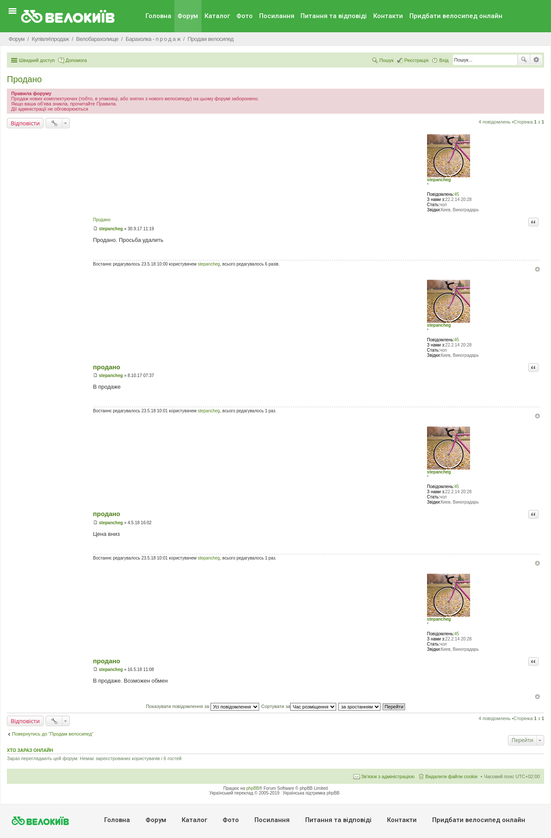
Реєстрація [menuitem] (416, 60)
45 (456, 194)
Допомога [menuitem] (76, 60)
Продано (24, 79)
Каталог (217, 16)
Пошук (523, 60)
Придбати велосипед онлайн (455, 16)
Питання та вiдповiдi (333, 16)
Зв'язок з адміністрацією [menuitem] (388, 776)
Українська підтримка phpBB (311, 793)
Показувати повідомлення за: (202, 706)
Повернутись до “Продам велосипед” (52, 733)
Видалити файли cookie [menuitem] (451, 776)
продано (106, 367)
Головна (158, 16)
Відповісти (25, 123)
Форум (187, 16)
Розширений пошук (536, 60)
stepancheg (439, 179)
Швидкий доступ (37, 60)
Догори (537, 269)
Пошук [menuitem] (386, 60)
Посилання (276, 16)
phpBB (252, 788)
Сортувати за (299, 706)
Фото (244, 16)
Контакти (388, 16)
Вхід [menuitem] (444, 60)
